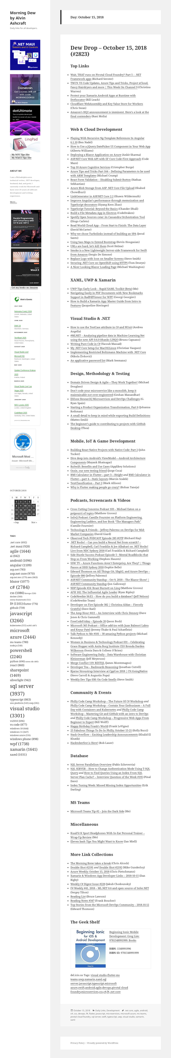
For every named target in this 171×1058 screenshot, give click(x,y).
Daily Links (100, 1010)
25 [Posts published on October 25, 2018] (29, 514)
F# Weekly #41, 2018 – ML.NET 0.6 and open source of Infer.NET (109, 888)
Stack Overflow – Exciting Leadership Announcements (104, 734)
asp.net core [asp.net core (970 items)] (22, 574)
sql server (96, 1016)
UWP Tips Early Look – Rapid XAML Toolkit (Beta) (101, 288)
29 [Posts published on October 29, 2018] (16, 518)
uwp (81, 979)
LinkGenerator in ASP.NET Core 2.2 (91, 196)
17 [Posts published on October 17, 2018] (25, 509)
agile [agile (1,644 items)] (20, 551)
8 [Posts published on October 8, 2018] (16, 505)
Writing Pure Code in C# (85, 344)
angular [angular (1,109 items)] (20, 565)
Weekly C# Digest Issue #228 (87, 884)
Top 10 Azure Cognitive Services (90, 167)
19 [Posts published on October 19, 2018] (33, 509)
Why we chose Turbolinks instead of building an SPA (103, 233)
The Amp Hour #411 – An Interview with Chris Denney (104, 613)
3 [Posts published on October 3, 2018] (25, 501)
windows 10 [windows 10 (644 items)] (19, 728)
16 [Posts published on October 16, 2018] (21, 509)
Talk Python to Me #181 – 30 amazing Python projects (103, 633)
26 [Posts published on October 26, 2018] (33, 514)
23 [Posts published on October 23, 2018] (21, 514)
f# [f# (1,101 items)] (16, 603)
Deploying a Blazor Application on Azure (95, 154)
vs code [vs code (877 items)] (18, 725)
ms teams (141, 1013)
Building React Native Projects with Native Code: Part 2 (104, 449)
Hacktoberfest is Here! (84, 743)
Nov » (34, 522)
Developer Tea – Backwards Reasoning (94, 667)
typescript (98, 983)
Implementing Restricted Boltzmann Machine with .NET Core (108, 352)
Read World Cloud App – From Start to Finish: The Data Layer (108, 225)
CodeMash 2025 (20, 413)
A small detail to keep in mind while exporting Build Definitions (110, 415)
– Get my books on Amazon (24, 287)
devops (106, 987)
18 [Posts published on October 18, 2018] (29, 509)
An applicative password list (87, 360)
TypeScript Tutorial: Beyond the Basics (94, 208)
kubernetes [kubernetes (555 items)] (18, 625)
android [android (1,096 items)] (21, 560)
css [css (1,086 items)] (17, 593)
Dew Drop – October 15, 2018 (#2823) (108, 50)
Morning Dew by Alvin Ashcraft (23, 18)
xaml (99, 979)
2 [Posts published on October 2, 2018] (20, 501)
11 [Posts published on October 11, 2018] (29, 505)
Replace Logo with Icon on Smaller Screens (97, 258)
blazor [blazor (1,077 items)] (19, 581)
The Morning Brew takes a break (90, 863)
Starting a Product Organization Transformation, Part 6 (104, 407)
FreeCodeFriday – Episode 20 (88, 621)
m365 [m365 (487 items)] (32, 625)
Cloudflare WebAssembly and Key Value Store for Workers (106, 103)
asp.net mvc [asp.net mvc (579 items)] (18, 577)
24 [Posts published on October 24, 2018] (25, 514)
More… (13, 202)
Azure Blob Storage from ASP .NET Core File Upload (102, 188)
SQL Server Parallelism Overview (91, 764)
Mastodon (6, 1051)
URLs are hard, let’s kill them (88, 246)
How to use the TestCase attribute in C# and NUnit (101, 327)
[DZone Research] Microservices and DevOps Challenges (105, 399)
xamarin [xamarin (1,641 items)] (23, 749)
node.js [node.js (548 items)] (16, 645)
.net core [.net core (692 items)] (18, 542)
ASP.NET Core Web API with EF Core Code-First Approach (105, 159)
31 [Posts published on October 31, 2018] (25, 518)
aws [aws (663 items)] (33, 577)
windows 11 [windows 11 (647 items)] (19, 731)
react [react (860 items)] (17, 665)
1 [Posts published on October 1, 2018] (16, 501)
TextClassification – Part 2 (86, 483)
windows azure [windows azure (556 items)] (20, 735)
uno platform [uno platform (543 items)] (19, 703)
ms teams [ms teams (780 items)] (19, 642)
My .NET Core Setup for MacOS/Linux (93, 348)
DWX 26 (17, 326)
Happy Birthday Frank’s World (89, 726)
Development (113, 1010)
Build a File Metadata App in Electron (93, 213)
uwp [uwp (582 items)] (34, 703)
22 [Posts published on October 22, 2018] (16, 514)
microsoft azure (128, 1013)
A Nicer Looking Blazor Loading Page (93, 267)
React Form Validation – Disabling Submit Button (100, 179)
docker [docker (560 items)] (16, 596)
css (101, 991)
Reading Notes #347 (82, 900)
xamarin (90, 979)
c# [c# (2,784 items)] (20, 587)
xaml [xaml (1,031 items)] (18, 754)
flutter (111, 975)
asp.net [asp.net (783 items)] (17, 569)
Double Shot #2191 (81, 867)
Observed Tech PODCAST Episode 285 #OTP (97, 538)
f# (108, 991)
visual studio (99, 975)
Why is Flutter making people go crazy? (95, 487)
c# (104, 991)
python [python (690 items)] (17, 661)
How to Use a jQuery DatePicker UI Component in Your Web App (110, 146)
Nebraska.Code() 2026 (23, 311)
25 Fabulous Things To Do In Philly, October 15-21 (101, 730)
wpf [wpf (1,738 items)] (19, 743)
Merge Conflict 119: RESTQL (87, 663)
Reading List (78, 896)
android (90, 987)
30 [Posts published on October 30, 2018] (21, 518)
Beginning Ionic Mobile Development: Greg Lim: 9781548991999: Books (124, 936)
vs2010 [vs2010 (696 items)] (17, 721)
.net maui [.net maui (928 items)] (20, 546)
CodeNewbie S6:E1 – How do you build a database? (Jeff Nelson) (109, 596)
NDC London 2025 (21, 405)
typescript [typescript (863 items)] (20, 699)
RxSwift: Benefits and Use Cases (90, 466)
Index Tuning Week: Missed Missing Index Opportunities (105, 785)
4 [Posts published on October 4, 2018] (29, 501)
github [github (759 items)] (17, 607)
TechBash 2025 (20, 338)
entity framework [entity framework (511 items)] (20, 599)
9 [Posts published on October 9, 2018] (20, 505)
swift (81, 987)
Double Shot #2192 (110, 867)
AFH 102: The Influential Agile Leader (93, 592)
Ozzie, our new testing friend (88, 470)
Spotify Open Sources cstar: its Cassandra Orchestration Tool (107, 217)
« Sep (16, 522)
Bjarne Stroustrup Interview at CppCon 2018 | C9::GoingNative (109, 671)
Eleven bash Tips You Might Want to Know (96, 841)
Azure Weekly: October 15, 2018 (89, 871)
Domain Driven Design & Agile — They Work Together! (104, 382)
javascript (85, 983)
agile (99, 987)
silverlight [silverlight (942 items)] (20, 680)
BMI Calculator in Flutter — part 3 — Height (96, 474)
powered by (22, 420)
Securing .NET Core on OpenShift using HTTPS (99, 262)
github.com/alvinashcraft (15, 1056)
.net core (115, 991)
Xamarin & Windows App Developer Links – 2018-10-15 (104, 875)
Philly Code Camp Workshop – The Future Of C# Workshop (106, 701)
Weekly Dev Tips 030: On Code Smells (93, 679)
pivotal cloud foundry (80, 1016)
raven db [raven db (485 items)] (32, 661)
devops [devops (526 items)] (30, 593)
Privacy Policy (77, 1043)
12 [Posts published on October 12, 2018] (33, 505)
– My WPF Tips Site (20, 154)
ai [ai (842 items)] (15, 556)
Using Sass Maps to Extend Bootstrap (93, 242)
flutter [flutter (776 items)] (30, 603)
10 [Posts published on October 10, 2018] (25, 505)
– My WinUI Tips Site (20, 157)
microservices (89, 991)
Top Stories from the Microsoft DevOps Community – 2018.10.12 (109, 904)
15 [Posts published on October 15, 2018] (16, 509)
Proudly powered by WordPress (102, 1043)
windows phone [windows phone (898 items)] (24, 739)
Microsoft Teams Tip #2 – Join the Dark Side (97, 811)
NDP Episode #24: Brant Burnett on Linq (95, 588)
